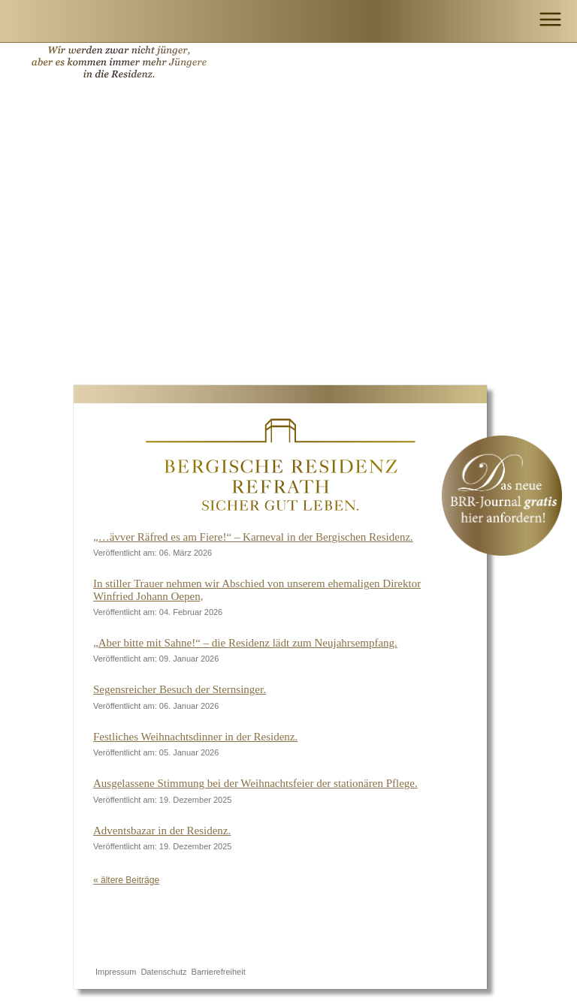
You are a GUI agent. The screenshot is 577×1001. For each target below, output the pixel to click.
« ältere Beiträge (126, 880)
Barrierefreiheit (219, 971)
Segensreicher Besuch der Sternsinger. (179, 689)
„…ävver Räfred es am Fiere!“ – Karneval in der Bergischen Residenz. (253, 537)
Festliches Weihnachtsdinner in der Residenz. (195, 737)
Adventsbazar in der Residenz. (162, 831)
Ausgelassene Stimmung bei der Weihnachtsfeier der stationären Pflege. (255, 783)
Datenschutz (163, 971)
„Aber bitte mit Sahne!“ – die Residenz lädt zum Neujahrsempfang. (245, 643)
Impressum (115, 971)
